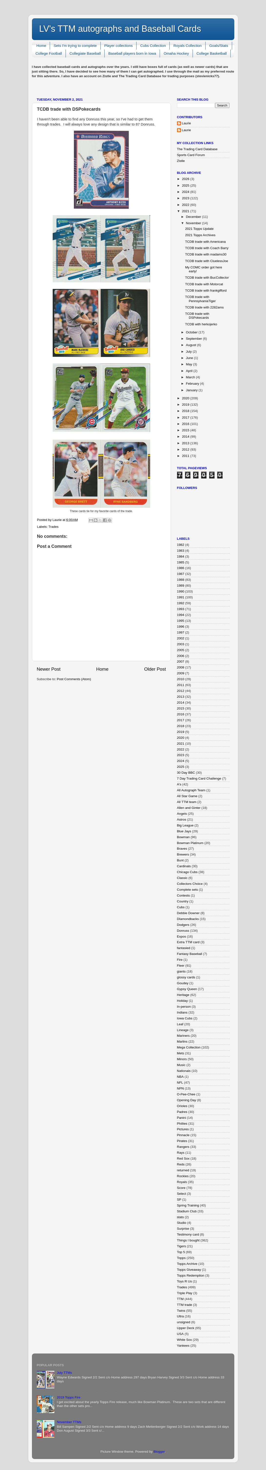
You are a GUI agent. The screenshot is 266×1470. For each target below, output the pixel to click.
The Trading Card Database (197, 149)
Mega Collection (189, 1047)
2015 (186, 430)
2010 (180, 679)
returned (183, 1170)
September (194, 338)
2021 (186, 211)
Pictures (183, 1129)
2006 (180, 656)
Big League (185, 825)
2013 (186, 443)
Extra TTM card (188, 942)
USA (180, 1334)
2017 (186, 417)
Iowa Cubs (185, 1018)
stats (180, 1217)
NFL (180, 1082)
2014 (186, 436)
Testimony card (188, 1234)
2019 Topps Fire (68, 1397)
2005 (180, 650)
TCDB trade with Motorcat (204, 284)
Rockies (183, 1176)
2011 (186, 456)
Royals (182, 1182)
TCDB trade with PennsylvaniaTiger (200, 299)
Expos (181, 936)
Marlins (182, 1041)
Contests (183, 895)
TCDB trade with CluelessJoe (206, 261)
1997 (180, 632)
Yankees (183, 1345)
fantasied (183, 948)
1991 (180, 597)
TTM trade (184, 1305)
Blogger (159, 1451)
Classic (182, 878)
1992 (180, 603)
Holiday (182, 1001)
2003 (180, 644)
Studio (181, 1223)
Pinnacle (183, 1135)
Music (181, 1065)
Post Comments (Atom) (74, 679)
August (191, 345)
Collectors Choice (190, 884)
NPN (180, 1088)
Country (182, 901)
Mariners (183, 1035)
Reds (181, 1164)
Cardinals (184, 866)
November (194, 223)
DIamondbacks (188, 919)
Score (181, 1188)
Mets (180, 1053)
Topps (181, 1258)
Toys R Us (184, 1281)
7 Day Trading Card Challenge (199, 778)
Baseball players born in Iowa (132, 53)
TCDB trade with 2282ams (204, 307)
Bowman (183, 837)
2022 (186, 205)
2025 (186, 185)
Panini (181, 1118)
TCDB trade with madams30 (206, 254)
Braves (182, 848)
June (190, 358)
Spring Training (188, 1205)
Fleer (181, 965)
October (192, 332)
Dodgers (183, 925)
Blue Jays (184, 831)
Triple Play (184, 1293)
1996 (180, 626)
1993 (180, 609)
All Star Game (187, 796)
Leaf (180, 1024)
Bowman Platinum (190, 843)
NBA (180, 1077)
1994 (180, 615)
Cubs (181, 907)
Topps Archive (187, 1264)
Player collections (118, 45)
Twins (181, 1310)
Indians (182, 1012)
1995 (180, 621)
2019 (186, 404)
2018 (186, 411)
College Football (49, 53)
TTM (180, 1299)
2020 (186, 398)
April (190, 371)
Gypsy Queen (187, 989)
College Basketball (212, 53)
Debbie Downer (188, 913)
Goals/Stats (218, 45)
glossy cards (186, 977)
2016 (186, 424)
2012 (186, 449)
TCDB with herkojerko (201, 324)
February (193, 383)
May (189, 364)
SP (179, 1199)
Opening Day (186, 1100)
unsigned (183, 1322)
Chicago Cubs (187, 872)
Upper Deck (185, 1328)
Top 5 (181, 1252)
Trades (54, 527)
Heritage (183, 995)
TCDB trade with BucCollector (207, 277)
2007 (180, 661)
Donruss (183, 930)
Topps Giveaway (189, 1269)
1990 (180, 591)
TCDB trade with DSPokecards (197, 315)
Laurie (186, 123)
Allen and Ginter (189, 808)
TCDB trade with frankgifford (206, 290)
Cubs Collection (153, 45)
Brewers (183, 854)
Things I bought (188, 1240)
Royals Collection (187, 45)
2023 (186, 198)
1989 (180, 585)
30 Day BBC (186, 772)
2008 (180, 667)
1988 (180, 580)
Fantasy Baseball (189, 954)
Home (41, 45)
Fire (180, 960)
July (189, 351)
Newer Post (49, 669)
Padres (182, 1112)
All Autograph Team (191, 790)
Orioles (182, 1106)
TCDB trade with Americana (205, 241)
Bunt (180, 860)
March (191, 377)
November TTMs (69, 1422)
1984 (180, 556)
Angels (182, 813)
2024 (186, 192)
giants (181, 971)
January (192, 390)
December (194, 217)
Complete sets (187, 889)
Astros (181, 819)
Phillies (182, 1123)
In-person (184, 1006)
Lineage (183, 1030)
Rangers (183, 1147)
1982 (180, 545)
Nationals (184, 1071)
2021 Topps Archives (200, 235)
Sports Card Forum (191, 155)
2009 (180, 673)
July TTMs (64, 1373)
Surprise (183, 1228)
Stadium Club (187, 1211)
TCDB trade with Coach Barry (206, 248)
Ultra (180, 1316)
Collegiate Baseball (85, 53)
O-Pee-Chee (186, 1094)
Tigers (181, 1246)
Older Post (155, 669)
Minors (182, 1059)
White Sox (184, 1340)
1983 (180, 550)
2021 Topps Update (199, 229)
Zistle (181, 161)
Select (181, 1193)
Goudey (182, 983)
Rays (181, 1152)
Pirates (182, 1141)
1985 (180, 562)
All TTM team (187, 802)
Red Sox (183, 1158)
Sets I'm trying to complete (75, 45)
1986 (180, 568)
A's (179, 784)
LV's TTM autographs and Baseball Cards (120, 29)
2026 (186, 179)
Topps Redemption (191, 1275)
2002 (180, 638)
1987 (180, 574)
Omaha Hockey (176, 53)
